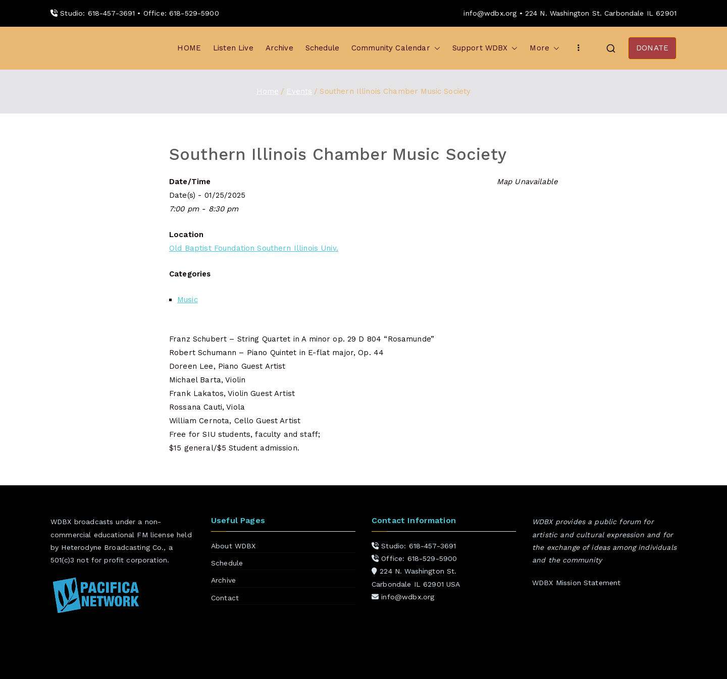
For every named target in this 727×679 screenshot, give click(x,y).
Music (187, 299)
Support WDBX (485, 48)
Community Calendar (395, 48)
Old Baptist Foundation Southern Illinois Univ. (253, 248)
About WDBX (233, 546)
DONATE (652, 47)
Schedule (322, 47)
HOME (189, 47)
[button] (435, 48)
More (544, 48)
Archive (279, 47)
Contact (225, 598)
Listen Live (233, 47)
